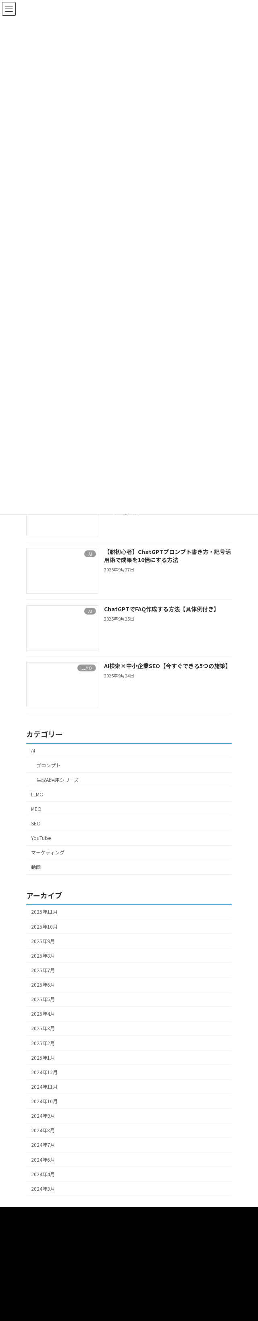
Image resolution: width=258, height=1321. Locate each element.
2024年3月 (43, 1188)
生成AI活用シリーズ (57, 779)
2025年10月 (44, 926)
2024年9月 (43, 1115)
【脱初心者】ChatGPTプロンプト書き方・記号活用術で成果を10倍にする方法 (167, 556)
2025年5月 (43, 999)
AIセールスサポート (47, 1244)
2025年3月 (43, 1028)
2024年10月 (44, 1101)
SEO (36, 823)
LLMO (37, 794)
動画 (36, 867)
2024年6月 (43, 1159)
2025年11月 (44, 911)
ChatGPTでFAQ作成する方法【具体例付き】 (161, 608)
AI (33, 750)
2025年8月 (43, 955)
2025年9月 (43, 940)
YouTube (41, 838)
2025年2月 (43, 1042)
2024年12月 (44, 1072)
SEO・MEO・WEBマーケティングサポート (72, 1274)
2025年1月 (43, 1057)
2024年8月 (43, 1130)
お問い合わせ (40, 1289)
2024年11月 (44, 1086)
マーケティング (47, 852)
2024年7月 (43, 1144)
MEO (36, 809)
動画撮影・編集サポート (52, 1229)
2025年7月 (43, 970)
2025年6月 (43, 984)
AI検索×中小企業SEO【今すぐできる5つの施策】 (167, 666)
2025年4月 (43, 1013)
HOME (33, 1214)
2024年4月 (43, 1173)
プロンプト (48, 765)
